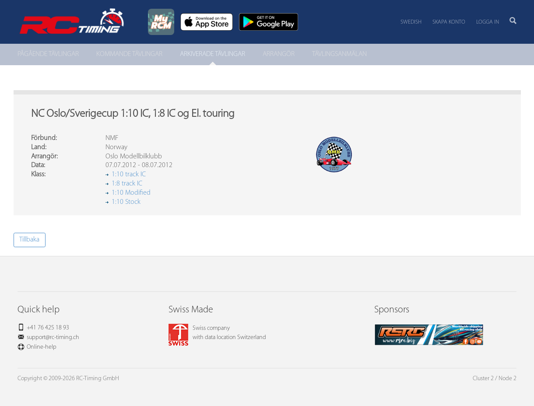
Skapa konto (448, 22)
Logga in (487, 22)
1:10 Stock (126, 202)
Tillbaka (29, 239)
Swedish (411, 22)
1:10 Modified (131, 192)
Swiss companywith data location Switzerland (217, 333)
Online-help (41, 347)
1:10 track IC (129, 174)
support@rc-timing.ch (53, 337)
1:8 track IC (127, 183)
